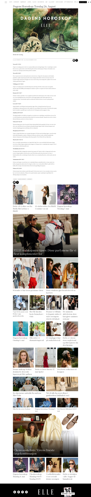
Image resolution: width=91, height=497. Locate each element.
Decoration (41, 2)
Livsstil (29, 2)
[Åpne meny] (6, 2)
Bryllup (76, 2)
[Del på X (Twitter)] (76, 60)
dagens (15, 179)
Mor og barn (59, 2)
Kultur (34, 2)
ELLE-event (51, 2)
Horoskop (16, 2)
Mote (10, 2)
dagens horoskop (22, 179)
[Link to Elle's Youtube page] (22, 492)
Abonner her (83, 2)
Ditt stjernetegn (68, 2)
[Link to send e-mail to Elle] (26, 492)
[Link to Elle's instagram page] (14, 492)
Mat (46, 2)
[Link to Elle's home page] (45, 492)
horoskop (29, 179)
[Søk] (88, 2)
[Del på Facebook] (74, 60)
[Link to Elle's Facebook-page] (18, 492)
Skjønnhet (23, 2)
